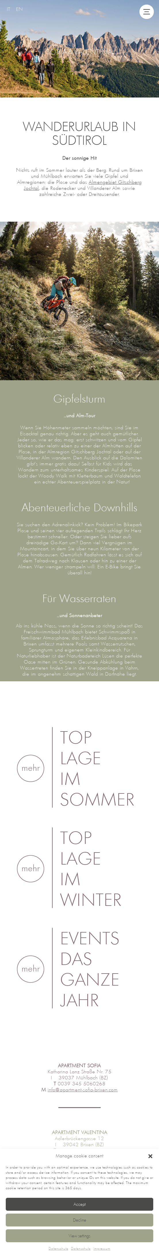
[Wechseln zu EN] (19, 9)
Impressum (101, 1249)
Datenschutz (58, 1249)
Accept (80, 1204)
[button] (150, 1156)
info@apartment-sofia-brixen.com (83, 1090)
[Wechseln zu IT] (8, 9)
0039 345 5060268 (82, 1084)
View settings (79, 1236)
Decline (79, 1220)
